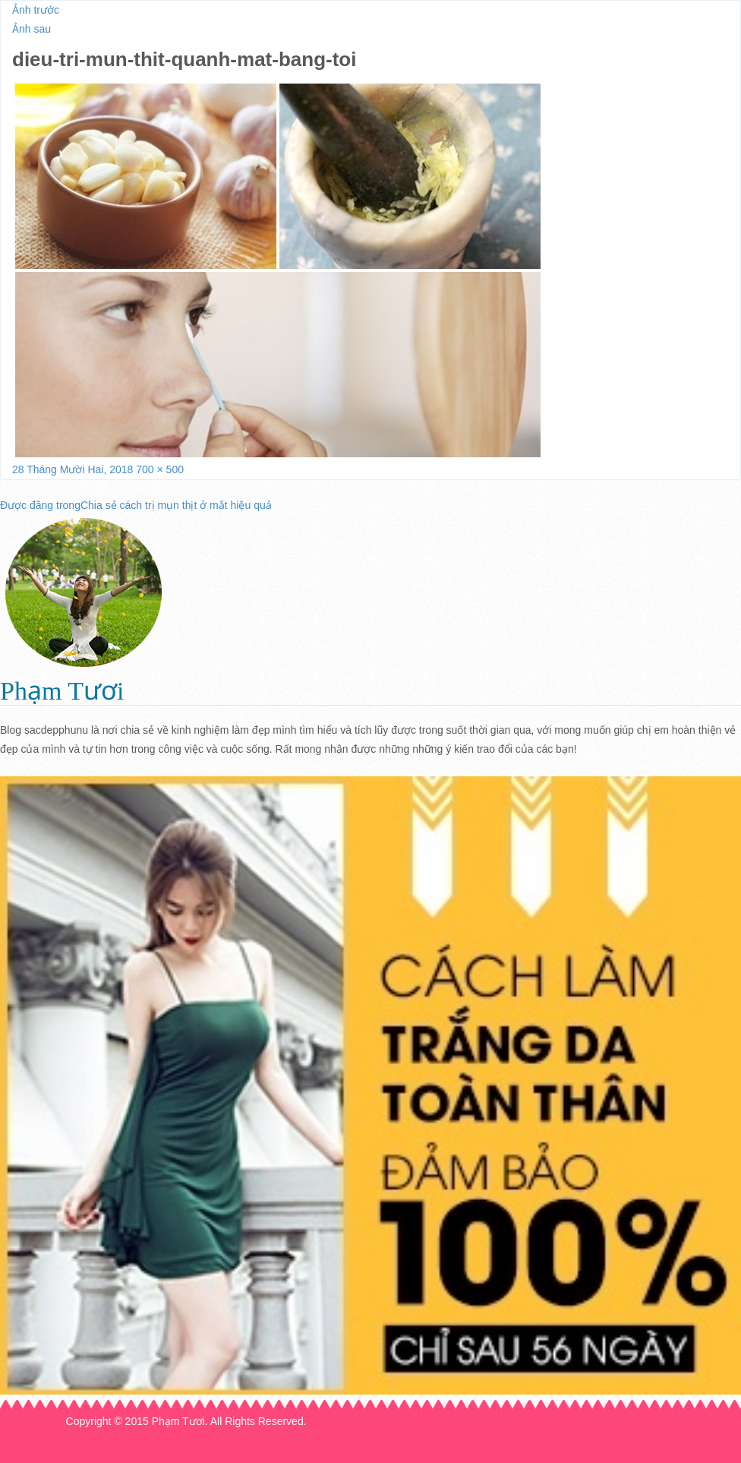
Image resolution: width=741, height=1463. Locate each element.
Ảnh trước (35, 10)
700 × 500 (160, 469)
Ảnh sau (31, 29)
